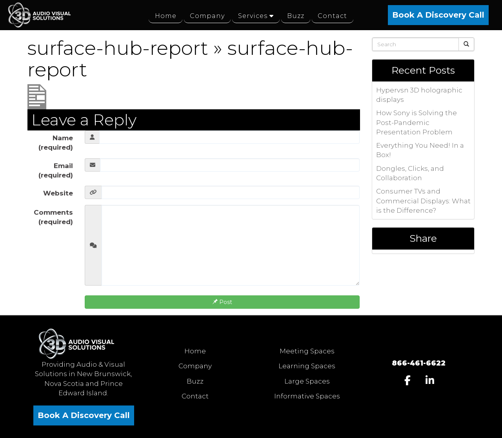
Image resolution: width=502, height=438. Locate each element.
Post (222, 302)
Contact (195, 396)
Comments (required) (53, 217)
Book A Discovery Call (438, 15)
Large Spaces (307, 381)
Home (195, 351)
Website (58, 193)
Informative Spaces (307, 396)
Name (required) (55, 142)
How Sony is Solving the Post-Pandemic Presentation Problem (416, 122)
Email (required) (55, 170)
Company (195, 366)
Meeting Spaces (307, 351)
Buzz (195, 381)
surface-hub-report (120, 48)
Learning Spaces (306, 366)
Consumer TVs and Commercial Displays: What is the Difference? (423, 200)
